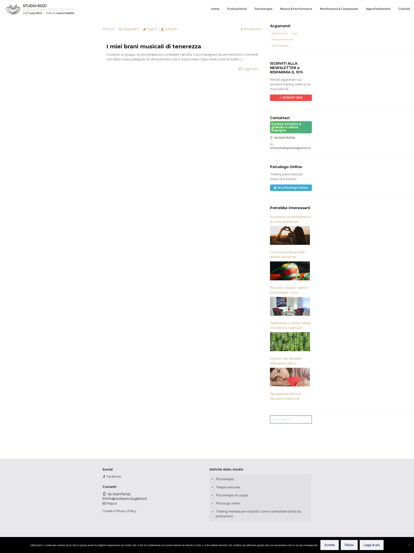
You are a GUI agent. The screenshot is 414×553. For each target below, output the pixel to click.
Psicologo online (228, 503)
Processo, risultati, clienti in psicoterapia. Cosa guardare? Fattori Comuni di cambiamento (290, 290)
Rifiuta (349, 545)
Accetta (329, 545)
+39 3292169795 (282, 137)
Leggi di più (372, 545)
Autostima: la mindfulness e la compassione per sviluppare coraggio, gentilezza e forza (290, 219)
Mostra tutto (251, 29)
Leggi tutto (250, 69)
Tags (150, 29)
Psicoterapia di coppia (232, 495)
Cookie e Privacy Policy (119, 511)
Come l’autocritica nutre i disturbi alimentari (288, 254)
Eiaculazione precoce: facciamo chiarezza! (286, 396)
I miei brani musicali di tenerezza (153, 46)
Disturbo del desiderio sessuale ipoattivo (286, 361)
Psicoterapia (225, 479)
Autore (169, 29)
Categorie (128, 29)
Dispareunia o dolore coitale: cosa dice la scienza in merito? (290, 325)
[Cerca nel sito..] (291, 419)
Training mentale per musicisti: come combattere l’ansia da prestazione (258, 514)
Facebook (112, 476)
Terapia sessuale (228, 487)
